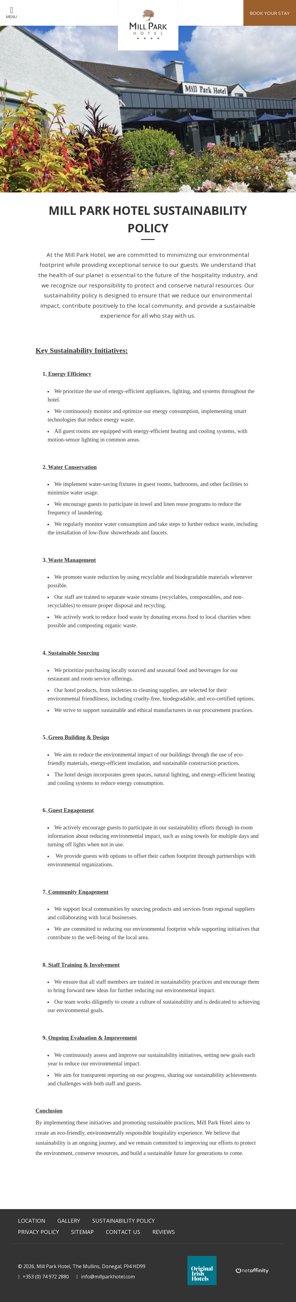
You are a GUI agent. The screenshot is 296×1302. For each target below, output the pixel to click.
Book (269, 13)
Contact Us (123, 1231)
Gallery (68, 1220)
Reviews (163, 1231)
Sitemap (82, 1231)
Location (31, 1220)
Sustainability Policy (123, 1220)
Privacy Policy (38, 1231)
